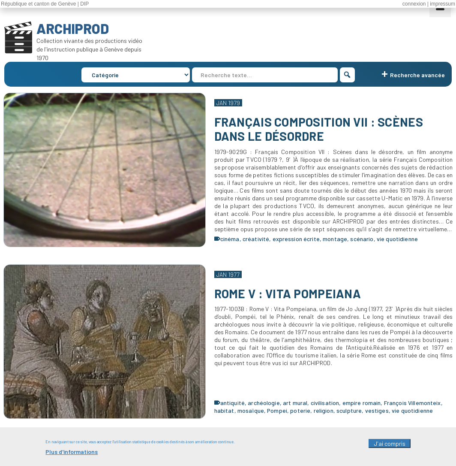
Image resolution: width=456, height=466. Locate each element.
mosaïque (250, 410)
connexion (414, 4)
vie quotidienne (397, 238)
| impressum (441, 4)
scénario (361, 238)
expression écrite (296, 238)
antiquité (232, 402)
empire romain (361, 402)
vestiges (377, 410)
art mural (295, 402)
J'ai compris (389, 447)
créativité (256, 238)
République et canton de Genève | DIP (45, 4)
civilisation (325, 402)
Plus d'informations (71, 455)
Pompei (277, 410)
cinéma (230, 238)
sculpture (349, 410)
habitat (224, 410)
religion (323, 410)
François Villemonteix (412, 402)
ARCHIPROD (72, 28)
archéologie (264, 402)
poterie (300, 410)
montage (335, 238)
